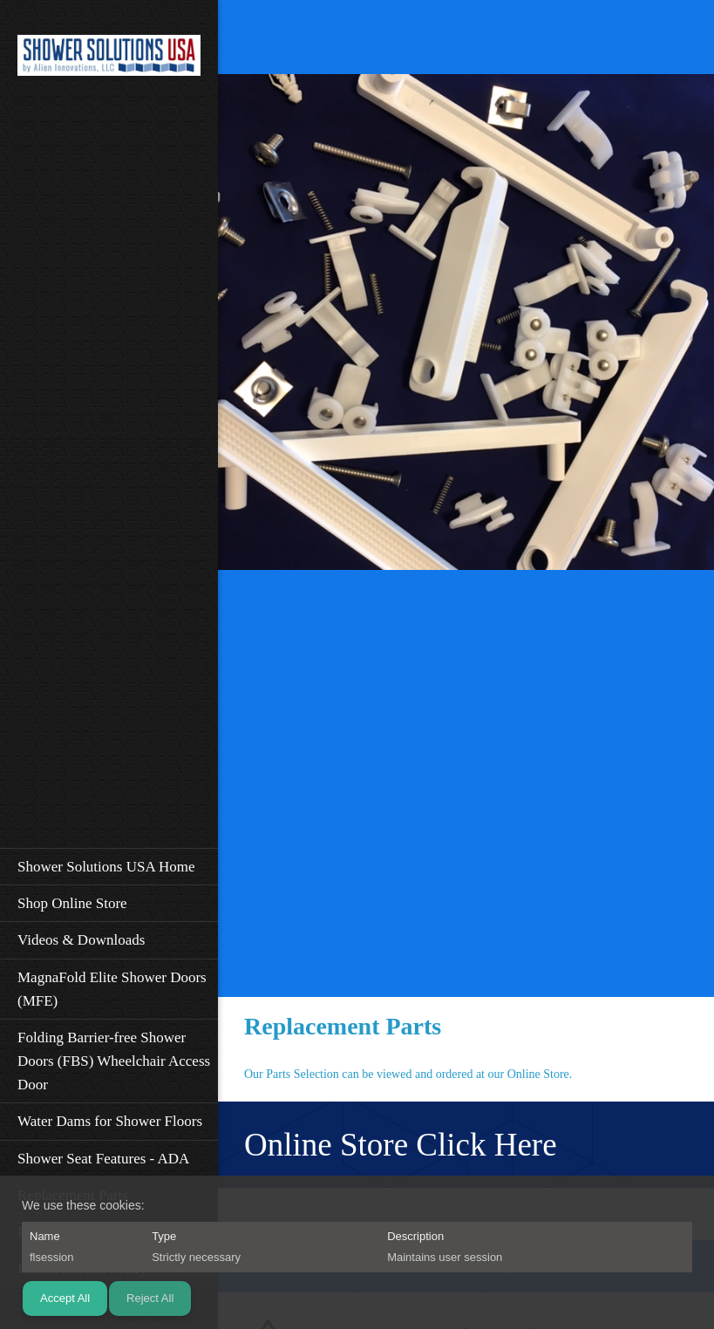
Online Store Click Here (400, 1145)
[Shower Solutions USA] (109, 60)
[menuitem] (109, 866)
